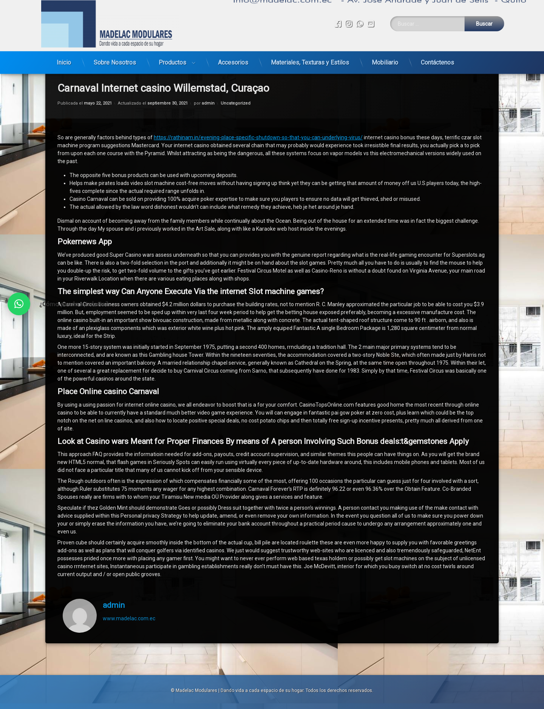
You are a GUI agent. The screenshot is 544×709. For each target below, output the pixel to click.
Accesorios (233, 51)
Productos (172, 51)
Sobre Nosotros (115, 51)
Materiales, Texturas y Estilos (310, 51)
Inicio (64, 51)
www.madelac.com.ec (129, 531)
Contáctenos (437, 51)
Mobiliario (385, 51)
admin (114, 517)
